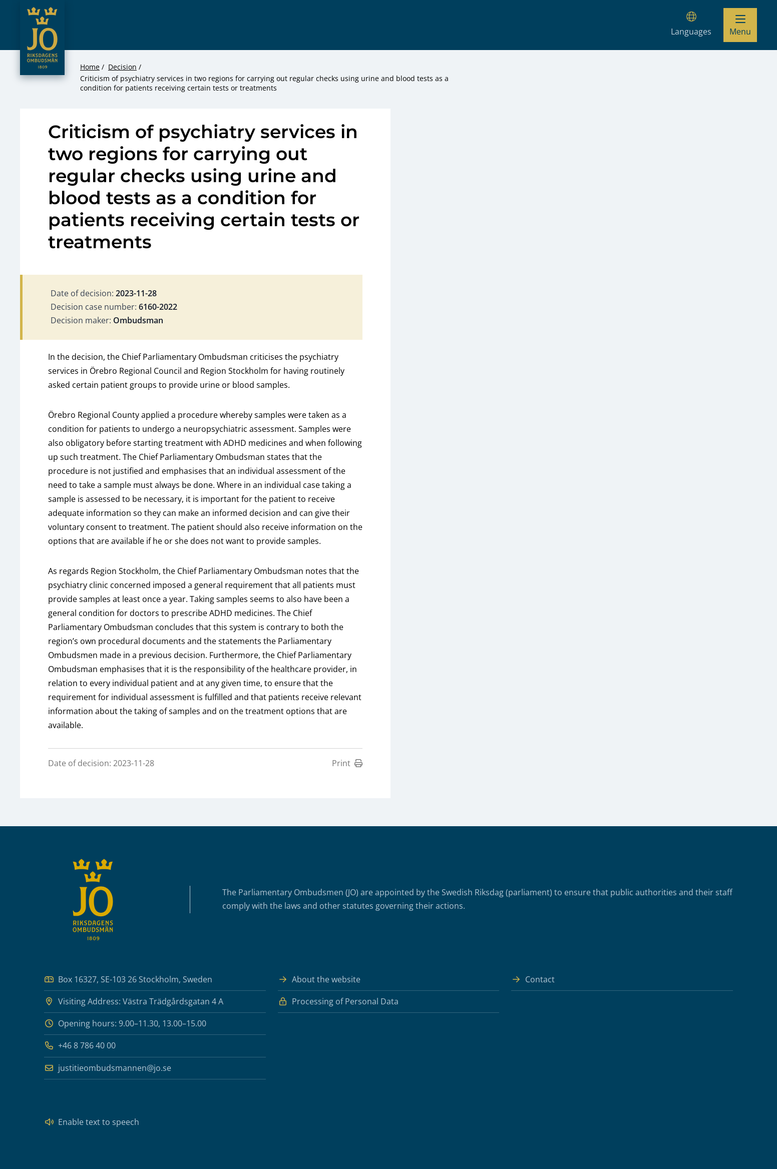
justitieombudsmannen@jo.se (107, 1068)
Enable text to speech (91, 1122)
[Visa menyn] (740, 25)
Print (347, 763)
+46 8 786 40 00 (80, 1045)
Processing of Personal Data (338, 1001)
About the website (319, 979)
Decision (122, 67)
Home (90, 67)
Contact (533, 979)
